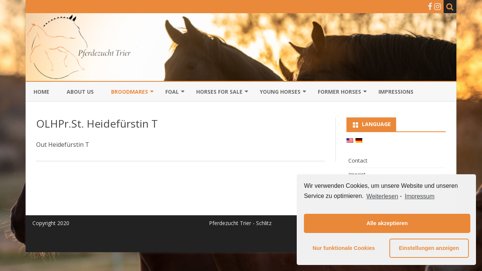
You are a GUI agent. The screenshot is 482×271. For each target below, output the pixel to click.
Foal (172, 91)
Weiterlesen (382, 196)
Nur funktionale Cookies (344, 248)
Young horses (280, 91)
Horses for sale (219, 91)
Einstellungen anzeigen (429, 248)
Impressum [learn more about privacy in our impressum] (420, 196)
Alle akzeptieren (387, 223)
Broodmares (129, 91)
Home (41, 91)
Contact (358, 160)
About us (80, 91)
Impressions (395, 91)
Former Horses (339, 91)
